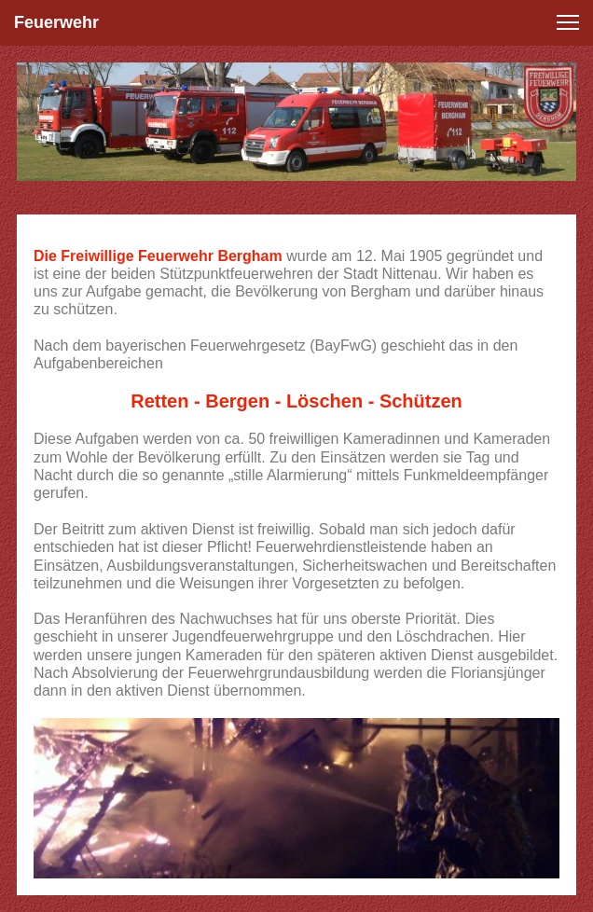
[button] (568, 22)
